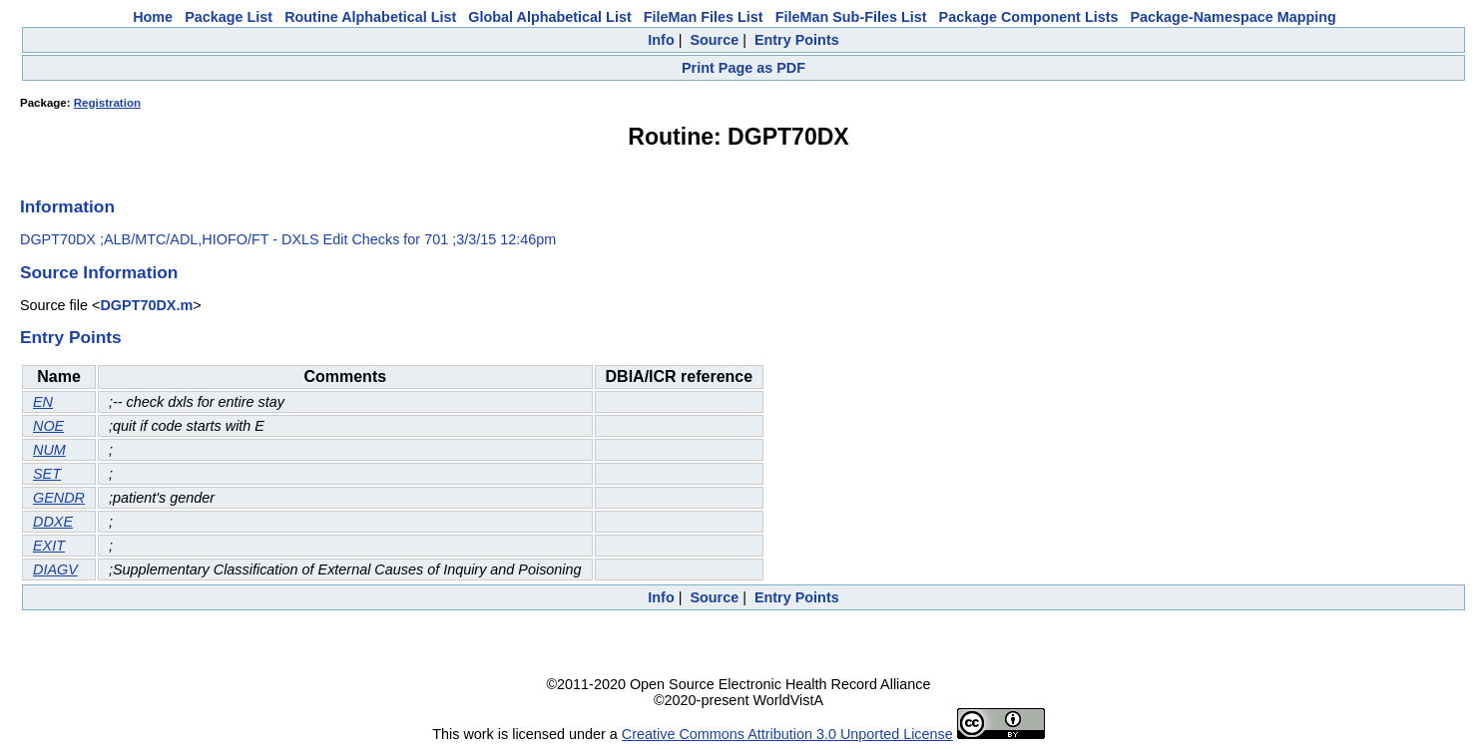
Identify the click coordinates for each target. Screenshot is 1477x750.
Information (67, 206)
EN (43, 402)
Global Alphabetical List (549, 17)
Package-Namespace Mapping (1233, 17)
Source (714, 40)
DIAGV (55, 569)
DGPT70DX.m (146, 305)
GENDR (59, 498)
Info (661, 40)
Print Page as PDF (743, 68)
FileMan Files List (703, 17)
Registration (107, 103)
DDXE (53, 522)
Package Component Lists (1029, 17)
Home (153, 17)
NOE (48, 426)
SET (47, 474)
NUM (49, 450)
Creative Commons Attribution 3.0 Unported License (787, 734)
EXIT (49, 546)
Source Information (99, 272)
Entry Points (796, 40)
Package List (228, 17)
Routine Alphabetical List (370, 17)
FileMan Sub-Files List (851, 17)
